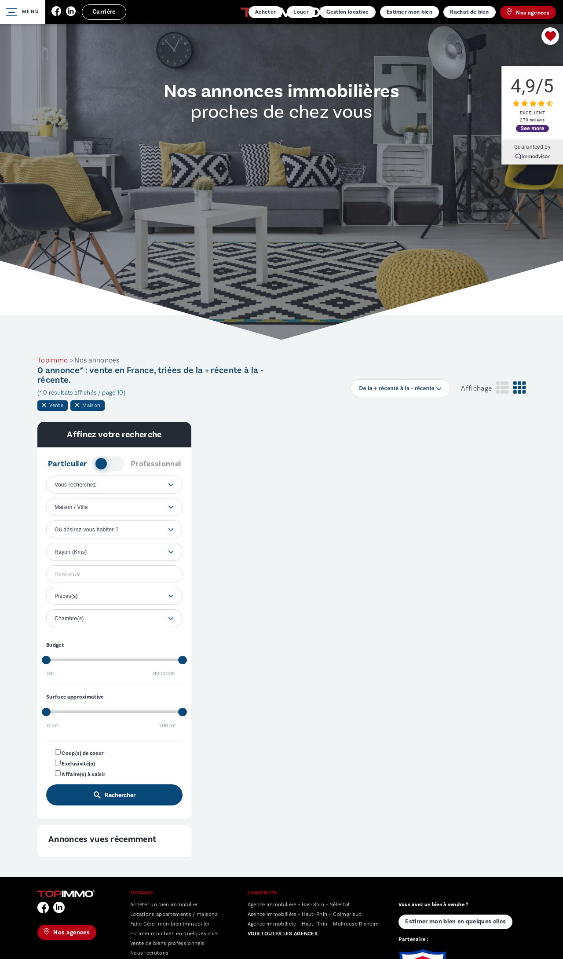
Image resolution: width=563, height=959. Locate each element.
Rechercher (114, 795)
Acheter (265, 11)
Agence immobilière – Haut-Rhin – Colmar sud (305, 914)
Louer (301, 11)
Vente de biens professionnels (167, 943)
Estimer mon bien (409, 11)
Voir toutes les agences (283, 933)
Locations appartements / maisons (174, 914)
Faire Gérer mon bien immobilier (170, 924)
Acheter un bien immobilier (163, 904)
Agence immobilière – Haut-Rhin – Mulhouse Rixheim (313, 924)
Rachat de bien (469, 11)
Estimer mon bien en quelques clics (174, 933)
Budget (55, 645)
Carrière (104, 12)
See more (532, 127)
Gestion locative (347, 11)
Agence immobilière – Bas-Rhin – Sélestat (299, 904)
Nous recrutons (149, 953)
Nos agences (528, 12)
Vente (52, 405)
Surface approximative (75, 697)
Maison (87, 405)
